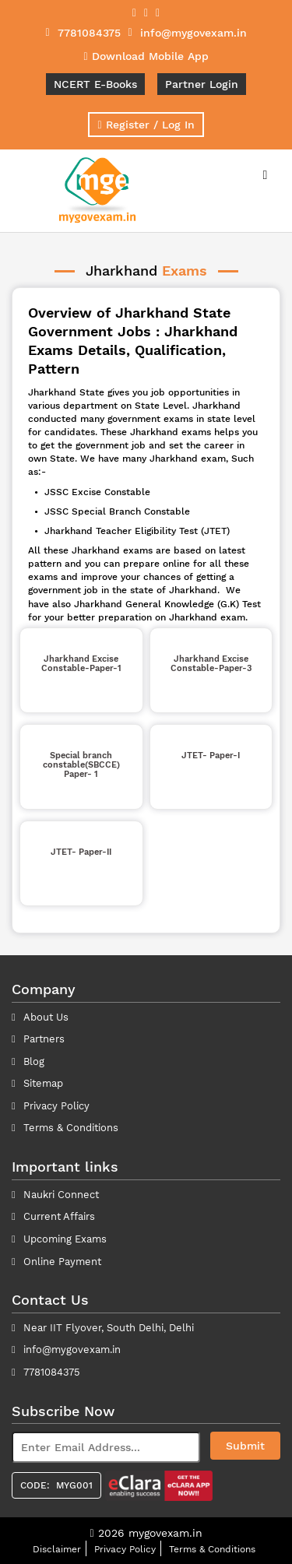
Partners (44, 1039)
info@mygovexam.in (72, 1349)
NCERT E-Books (95, 84)
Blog (33, 1061)
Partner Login (201, 84)
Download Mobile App (145, 56)
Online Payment (62, 1261)
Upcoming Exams (65, 1239)
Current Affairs (59, 1216)
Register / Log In (145, 124)
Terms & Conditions (212, 1549)
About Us (46, 1017)
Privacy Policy (56, 1106)
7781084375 (51, 1372)
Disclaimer (57, 1549)
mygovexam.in (165, 1533)
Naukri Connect (61, 1194)
